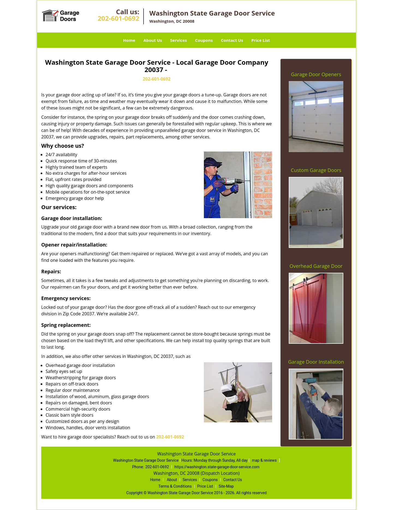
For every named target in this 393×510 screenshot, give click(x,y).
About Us (152, 40)
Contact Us (232, 40)
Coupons (204, 40)
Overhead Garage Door (316, 266)
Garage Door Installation (316, 361)
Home (129, 40)
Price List (260, 40)
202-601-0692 (118, 18)
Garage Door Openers (316, 74)
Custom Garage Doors (316, 170)
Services (178, 40)
